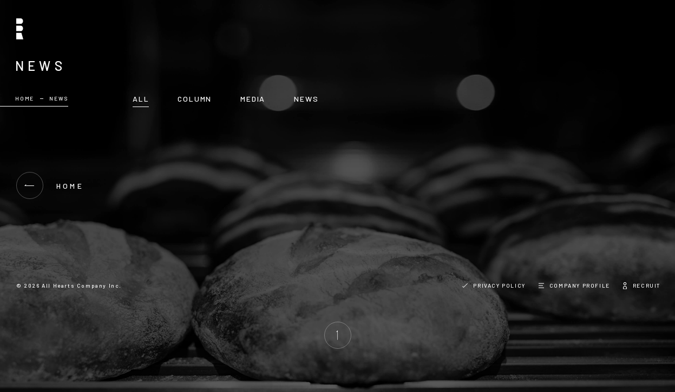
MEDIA (252, 98)
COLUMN (195, 98)
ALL (141, 98)
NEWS (306, 98)
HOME (24, 98)
